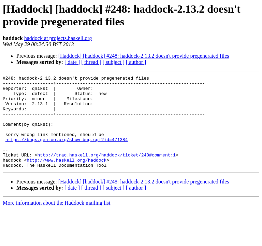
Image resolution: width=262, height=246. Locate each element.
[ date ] (72, 62)
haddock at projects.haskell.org (58, 38)
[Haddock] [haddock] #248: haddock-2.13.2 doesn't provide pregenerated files (143, 56)
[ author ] (136, 62)
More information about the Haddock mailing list (57, 221)
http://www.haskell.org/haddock (66, 177)
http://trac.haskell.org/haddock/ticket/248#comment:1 (106, 171)
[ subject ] (114, 62)
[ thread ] (91, 62)
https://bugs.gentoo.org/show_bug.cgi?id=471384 (66, 153)
